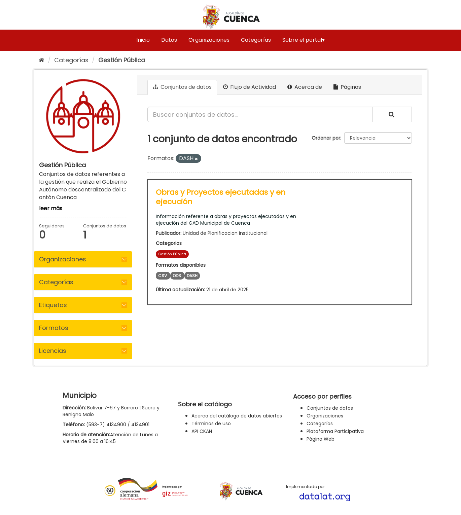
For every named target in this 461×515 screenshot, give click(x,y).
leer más (50, 208)
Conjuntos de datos (182, 87)
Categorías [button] (56, 282)
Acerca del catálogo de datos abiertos (236, 415)
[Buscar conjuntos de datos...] (260, 114)
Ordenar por (326, 138)
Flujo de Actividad (249, 87)
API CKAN (201, 431)
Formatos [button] (53, 328)
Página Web (320, 439)
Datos (169, 40)
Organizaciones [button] (62, 259)
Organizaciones (208, 40)
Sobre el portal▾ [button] (303, 40)
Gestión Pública (121, 60)
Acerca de (304, 87)
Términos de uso (211, 423)
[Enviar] (392, 114)
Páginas (347, 87)
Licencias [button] (52, 350)
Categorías (256, 40)
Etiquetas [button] (53, 305)
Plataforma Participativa (335, 431)
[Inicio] (41, 60)
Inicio (143, 40)
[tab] (83, 259)
